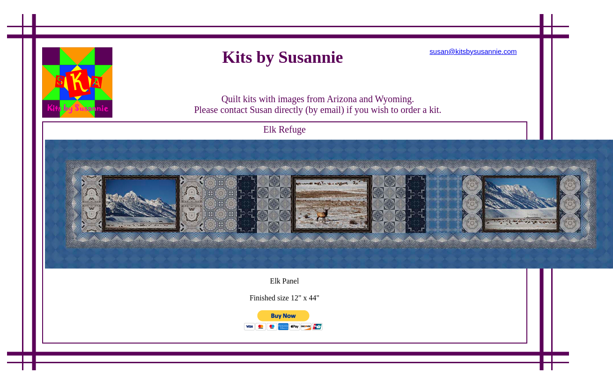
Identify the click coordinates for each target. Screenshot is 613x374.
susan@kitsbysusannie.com (473, 51)
